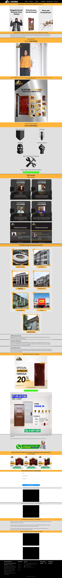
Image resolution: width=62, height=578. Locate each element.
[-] (40, 563)
